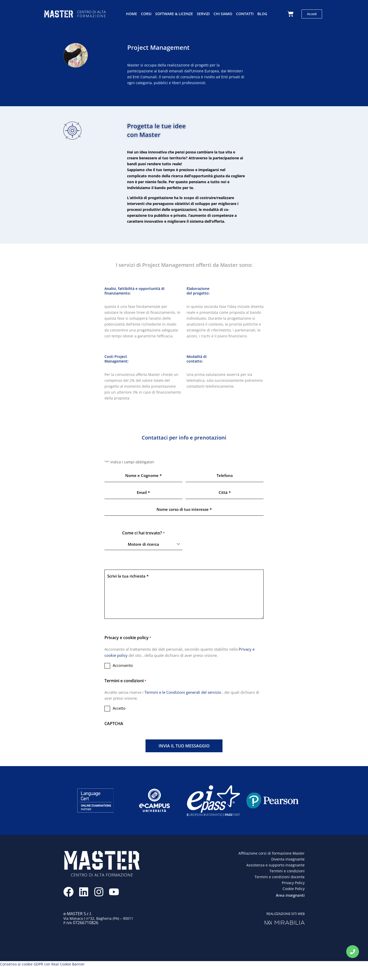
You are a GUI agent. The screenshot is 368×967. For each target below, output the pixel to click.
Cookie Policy (294, 888)
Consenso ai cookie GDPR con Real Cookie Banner (42, 964)
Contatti (245, 13)
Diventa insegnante (288, 859)
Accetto (119, 708)
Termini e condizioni (287, 870)
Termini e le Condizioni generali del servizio (183, 692)
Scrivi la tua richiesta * (184, 594)
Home (131, 13)
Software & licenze (174, 13)
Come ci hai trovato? (143, 533)
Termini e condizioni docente (280, 876)
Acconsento (123, 665)
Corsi (146, 13)
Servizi (203, 13)
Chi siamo (223, 13)
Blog (262, 13)
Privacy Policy (293, 882)
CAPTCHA (113, 723)
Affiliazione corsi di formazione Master (271, 853)
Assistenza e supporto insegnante (275, 865)
